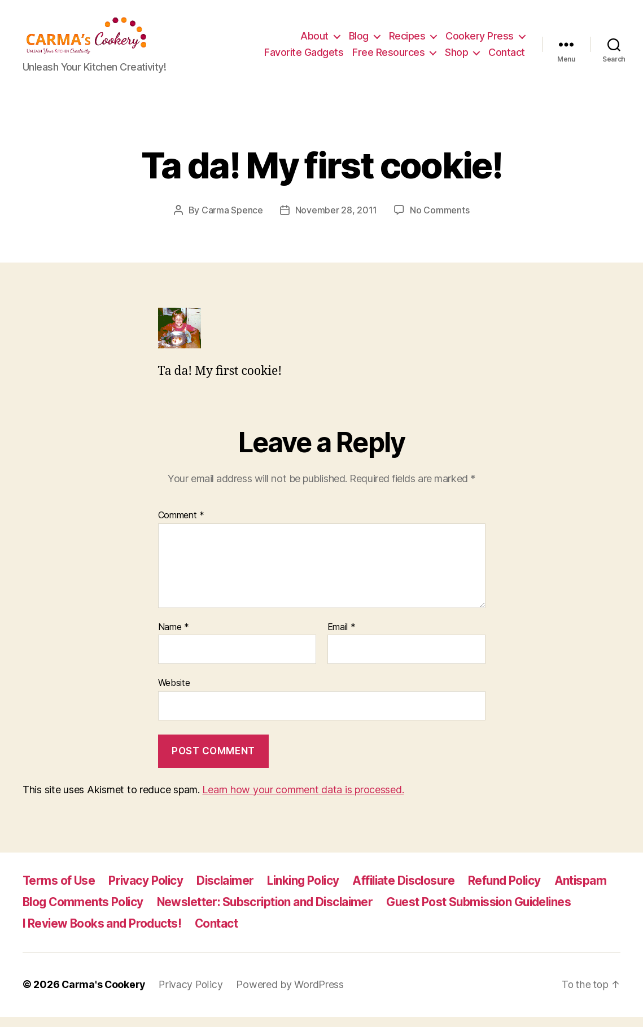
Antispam (593, 891)
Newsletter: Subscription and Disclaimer (270, 913)
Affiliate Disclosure (412, 891)
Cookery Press (479, 41)
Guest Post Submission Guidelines (489, 913)
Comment (181, 526)
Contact (506, 58)
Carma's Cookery (104, 995)
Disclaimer (228, 891)
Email (341, 638)
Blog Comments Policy (84, 913)
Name (173, 638)
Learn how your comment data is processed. (303, 800)
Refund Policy (516, 891)
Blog (359, 41)
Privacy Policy (148, 891)
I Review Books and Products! (104, 934)
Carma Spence (232, 221)
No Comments (439, 221)
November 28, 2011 (336, 221)
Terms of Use (59, 891)
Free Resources (388, 58)
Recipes (407, 41)
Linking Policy (309, 891)
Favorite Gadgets (303, 58)
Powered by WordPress (292, 995)
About (314, 41)
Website (174, 693)
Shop (456, 58)
